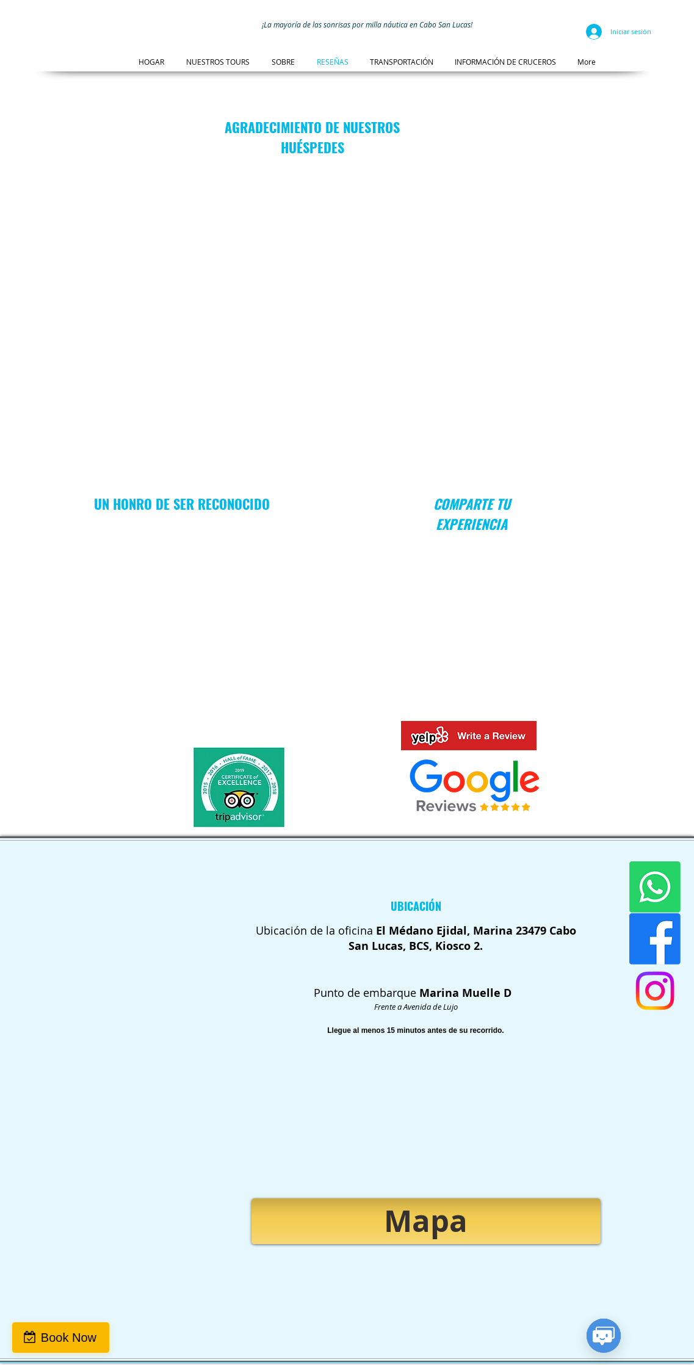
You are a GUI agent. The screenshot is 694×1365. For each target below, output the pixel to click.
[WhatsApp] (655, 887)
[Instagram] (655, 990)
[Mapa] (426, 1221)
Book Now (68, 1337)
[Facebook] (655, 939)
